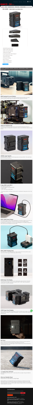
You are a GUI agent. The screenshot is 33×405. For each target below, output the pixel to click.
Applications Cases (11, 6)
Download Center (10, 395)
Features (2, 68)
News (6, 6)
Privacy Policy (22, 394)
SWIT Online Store (15, 1)
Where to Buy (17, 6)
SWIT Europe (20, 1)
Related (27, 68)
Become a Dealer (22, 6)
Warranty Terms (3, 69)
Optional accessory (22, 68)
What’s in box (16, 68)
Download (11, 68)
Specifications (7, 68)
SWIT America (25, 1)
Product (3, 6)
